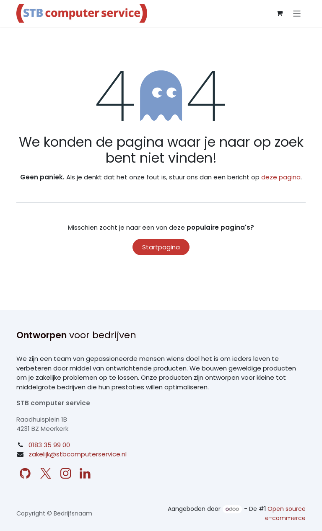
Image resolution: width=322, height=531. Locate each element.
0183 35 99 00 (49, 444)
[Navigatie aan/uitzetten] (297, 13)
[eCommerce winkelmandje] (279, 13)
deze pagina (281, 177)
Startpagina (161, 247)
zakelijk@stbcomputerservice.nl (78, 454)
